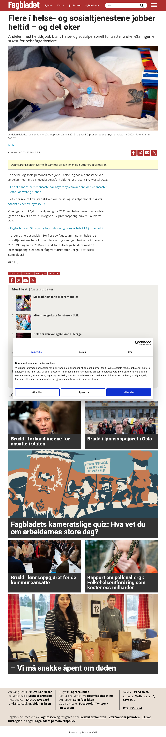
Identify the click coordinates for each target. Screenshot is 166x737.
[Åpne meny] (154, 5)
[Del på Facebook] (134, 153)
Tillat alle (129, 392)
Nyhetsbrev (92, 5)
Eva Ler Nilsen (42, 692)
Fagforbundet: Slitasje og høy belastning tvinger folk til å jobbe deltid (57, 228)
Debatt (61, 5)
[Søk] (141, 5)
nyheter (54, 273)
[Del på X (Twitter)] (140, 153)
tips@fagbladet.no (100, 696)
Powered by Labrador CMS (83, 732)
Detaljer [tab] (83, 352)
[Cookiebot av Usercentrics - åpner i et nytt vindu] (137, 343)
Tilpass (83, 392)
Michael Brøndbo (40, 696)
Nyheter (49, 5)
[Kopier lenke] (154, 153)
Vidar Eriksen (41, 703)
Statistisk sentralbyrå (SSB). (27, 204)
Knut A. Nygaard (37, 699)
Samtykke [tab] (36, 352)
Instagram (66, 707)
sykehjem (41, 273)
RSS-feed (135, 708)
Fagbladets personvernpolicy (55, 721)
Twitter (100, 703)
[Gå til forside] (24, 5)
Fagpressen (48, 717)
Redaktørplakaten (93, 717)
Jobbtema (75, 5)
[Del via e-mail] (147, 153)
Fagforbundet (79, 692)
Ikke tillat (37, 392)
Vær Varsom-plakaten (124, 717)
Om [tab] (130, 352)
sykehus (28, 273)
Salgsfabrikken (83, 699)
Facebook (86, 703)
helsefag (15, 273)
